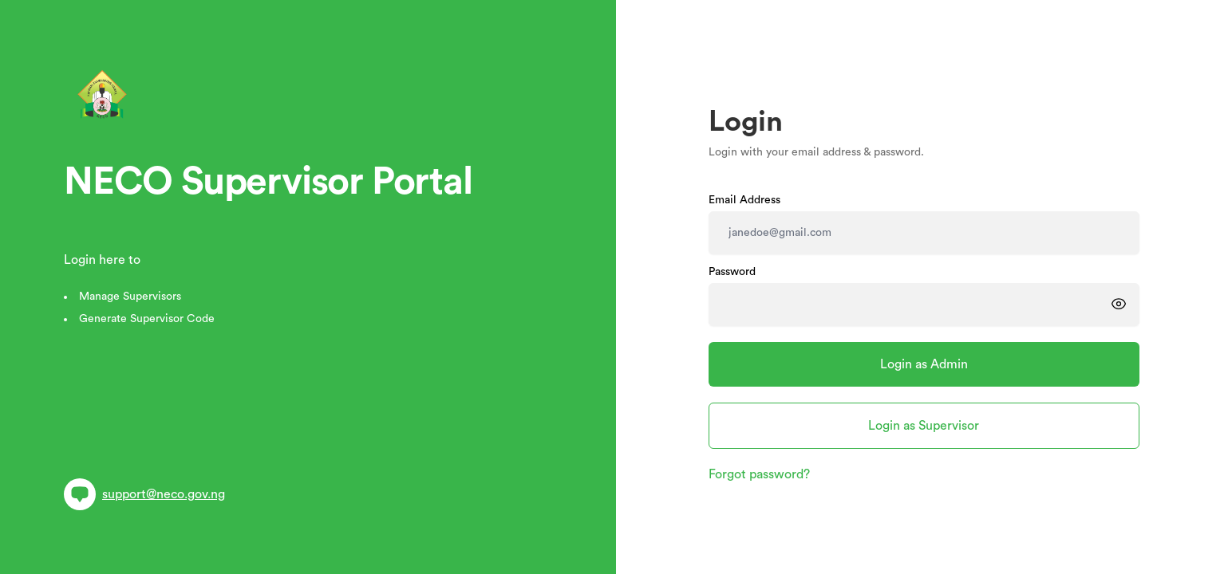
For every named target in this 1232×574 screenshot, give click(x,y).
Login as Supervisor (923, 425)
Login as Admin (924, 364)
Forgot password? (759, 474)
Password (732, 271)
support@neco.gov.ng (144, 494)
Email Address (744, 200)
